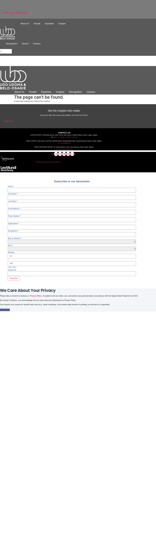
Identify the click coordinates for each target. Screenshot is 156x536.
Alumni (25, 43)
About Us (24, 23)
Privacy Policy (48, 162)
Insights (62, 23)
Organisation (13, 223)
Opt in (10, 245)
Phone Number (14, 216)
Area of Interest (14, 238)
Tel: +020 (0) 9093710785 (64, 149)
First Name (13, 194)
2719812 (74, 137)
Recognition (11, 43)
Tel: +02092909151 (64, 143)
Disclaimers (39, 162)
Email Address (14, 209)
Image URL (12, 270)
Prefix (11, 186)
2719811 (68, 137)
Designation (13, 231)
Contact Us (57, 162)
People (37, 23)
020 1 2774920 (59, 137)
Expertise (49, 23)
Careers (36, 43)
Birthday (11, 252)
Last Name (13, 201)
